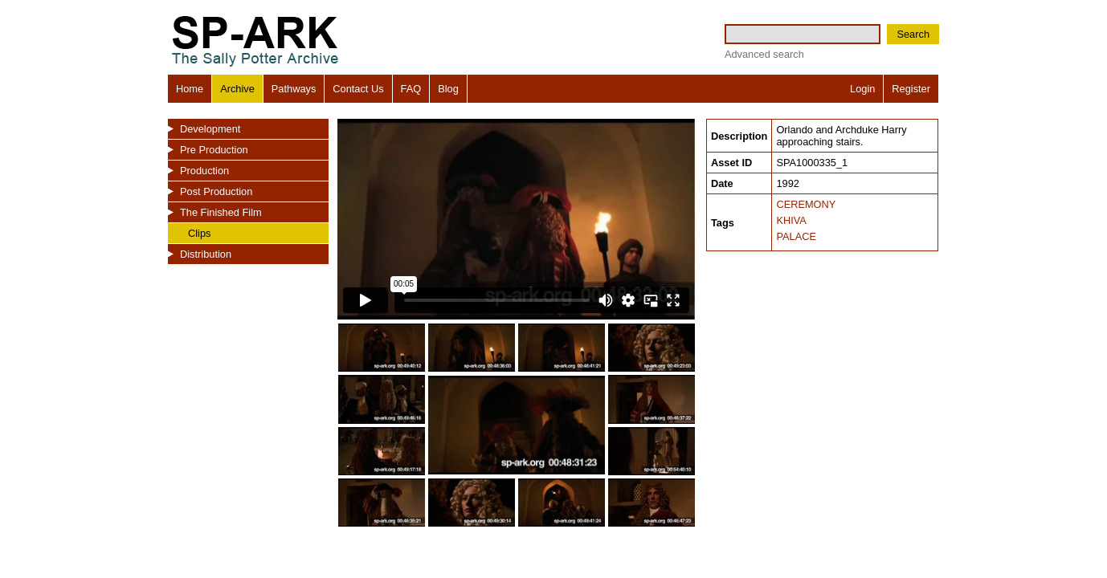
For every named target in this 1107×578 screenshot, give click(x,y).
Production (204, 171)
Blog (448, 89)
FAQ (411, 89)
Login (862, 89)
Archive (237, 89)
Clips (199, 233)
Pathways (294, 89)
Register (911, 89)
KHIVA (791, 220)
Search (913, 34)
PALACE (796, 236)
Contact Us (358, 89)
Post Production (216, 191)
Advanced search (764, 54)
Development (210, 129)
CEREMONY (805, 204)
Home (189, 89)
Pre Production (214, 150)
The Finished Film (221, 212)
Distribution (205, 254)
